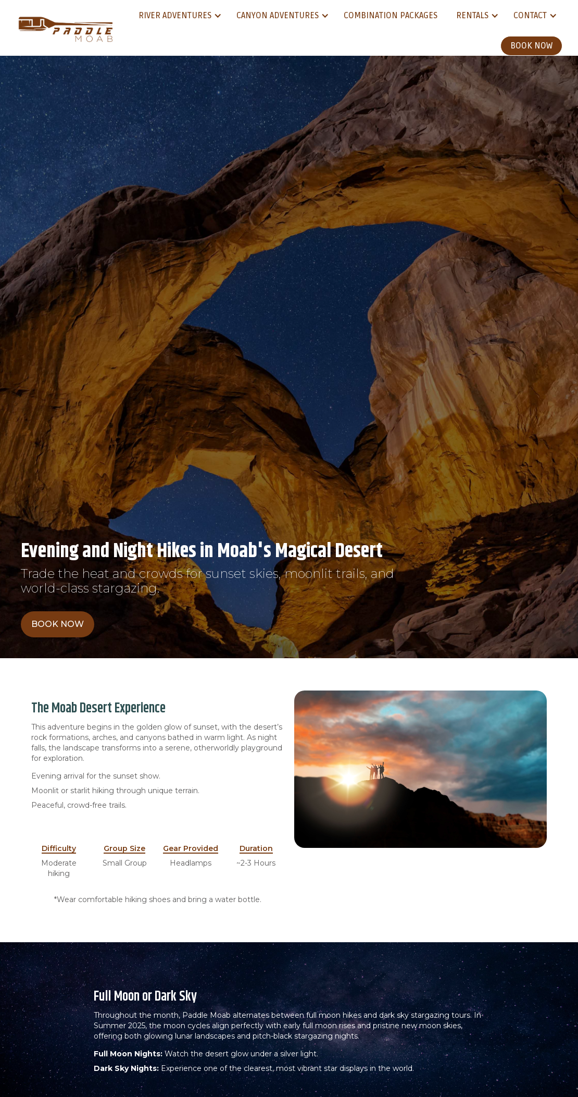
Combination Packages (390, 15)
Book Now (531, 46)
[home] (65, 28)
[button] (178, 15)
